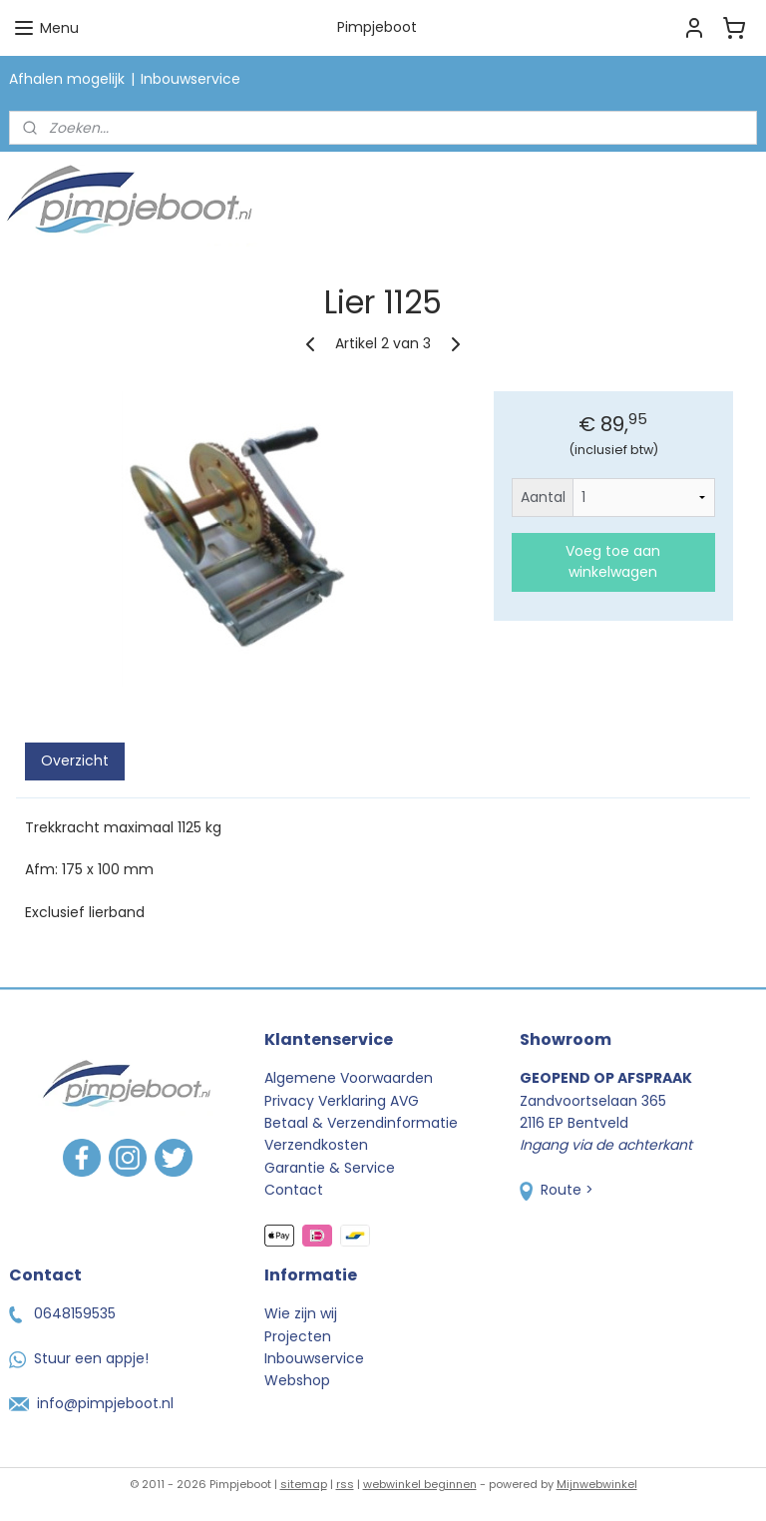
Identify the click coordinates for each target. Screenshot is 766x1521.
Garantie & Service (329, 1168)
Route (550, 1190)
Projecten (297, 1336)
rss (345, 1484)
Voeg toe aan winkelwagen (613, 561)
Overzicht (75, 760)
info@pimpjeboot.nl (91, 1403)
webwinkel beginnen (420, 1484)
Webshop (297, 1380)
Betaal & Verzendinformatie (361, 1123)
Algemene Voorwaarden (348, 1078)
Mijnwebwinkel (597, 1484)
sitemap (303, 1484)
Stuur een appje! (79, 1358)
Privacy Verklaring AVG (341, 1101)
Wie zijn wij (300, 1313)
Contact (293, 1190)
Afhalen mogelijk (67, 79)
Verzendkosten (316, 1145)
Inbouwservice (190, 79)
